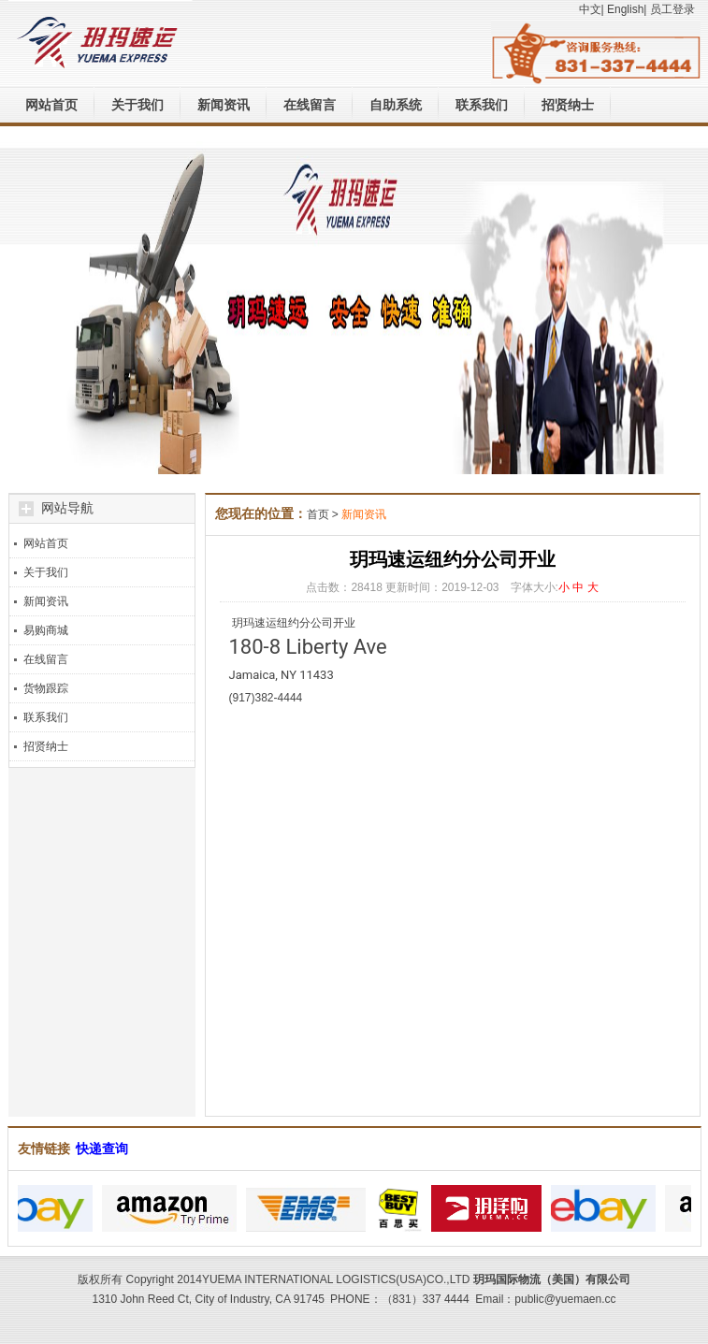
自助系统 (395, 104)
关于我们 (137, 104)
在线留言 (309, 104)
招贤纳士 (568, 104)
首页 (318, 514)
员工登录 (672, 9)
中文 (590, 9)
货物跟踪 (45, 688)
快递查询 (102, 1148)
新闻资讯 (223, 104)
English (625, 9)
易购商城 (45, 630)
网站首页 (51, 104)
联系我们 (481, 104)
